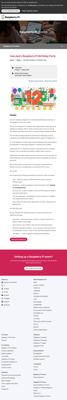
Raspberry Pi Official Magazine (43, 388)
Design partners (6, 365)
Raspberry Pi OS (39, 346)
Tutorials (4, 340)
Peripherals (4, 389)
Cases (3, 386)
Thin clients (4, 356)
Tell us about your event (34, 268)
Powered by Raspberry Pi (9, 362)
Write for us (37, 393)
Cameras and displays (8, 378)
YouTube (5, 295)
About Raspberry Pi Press (41, 385)
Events (33, 32)
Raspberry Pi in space (8, 359)
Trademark (37, 291)
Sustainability (38, 304)
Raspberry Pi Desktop (40, 340)
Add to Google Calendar (36, 81)
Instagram (5, 298)
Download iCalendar (50, 81)
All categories (38, 353)
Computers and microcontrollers (11, 375)
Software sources (39, 359)
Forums (36, 367)
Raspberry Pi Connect (40, 337)
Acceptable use (38, 313)
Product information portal (41, 356)
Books (35, 390)
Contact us (37, 288)
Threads (5, 289)
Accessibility (37, 302)
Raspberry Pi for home (8, 337)
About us (36, 293)
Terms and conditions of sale (42, 321)
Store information (39, 377)
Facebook (5, 305)
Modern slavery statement (42, 307)
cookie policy (32, 5)
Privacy (36, 324)
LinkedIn (5, 302)
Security (36, 327)
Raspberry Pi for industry (9, 348)
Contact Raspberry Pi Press (42, 396)
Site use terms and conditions (43, 310)
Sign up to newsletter (9, 282)
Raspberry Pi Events (11, 46)
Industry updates (6, 353)
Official (18, 60)
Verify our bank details (40, 330)
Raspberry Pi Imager (40, 343)
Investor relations (39, 285)
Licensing (36, 318)
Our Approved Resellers (41, 296)
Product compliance (7, 351)
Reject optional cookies (30, 11)
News (35, 282)
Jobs (35, 299)
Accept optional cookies (11, 11)
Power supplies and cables (9, 383)
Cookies (36, 316)
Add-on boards (5, 381)
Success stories (6, 367)
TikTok (4, 292)
